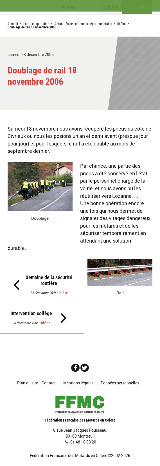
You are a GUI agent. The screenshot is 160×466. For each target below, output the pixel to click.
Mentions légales (78, 383)
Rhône (121, 24)
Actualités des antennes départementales (83, 24)
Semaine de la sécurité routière (49, 280)
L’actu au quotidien (36, 24)
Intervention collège (31, 313)
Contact (49, 383)
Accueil (13, 24)
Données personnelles (120, 383)
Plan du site (27, 383)
